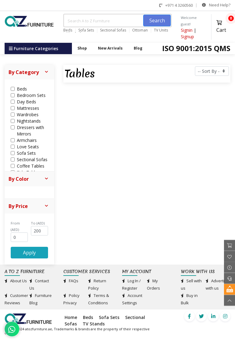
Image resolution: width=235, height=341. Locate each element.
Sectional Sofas (113, 30)
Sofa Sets (86, 30)
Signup (187, 36)
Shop (82, 48)
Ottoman (140, 30)
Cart (223, 25)
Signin (186, 30)
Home (71, 317)
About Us (16, 281)
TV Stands (94, 324)
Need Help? (216, 5)
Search (157, 20)
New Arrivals (110, 48)
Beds (67, 30)
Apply (29, 252)
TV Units (161, 30)
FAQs (70, 281)
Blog (138, 48)
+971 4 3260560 (176, 5)
